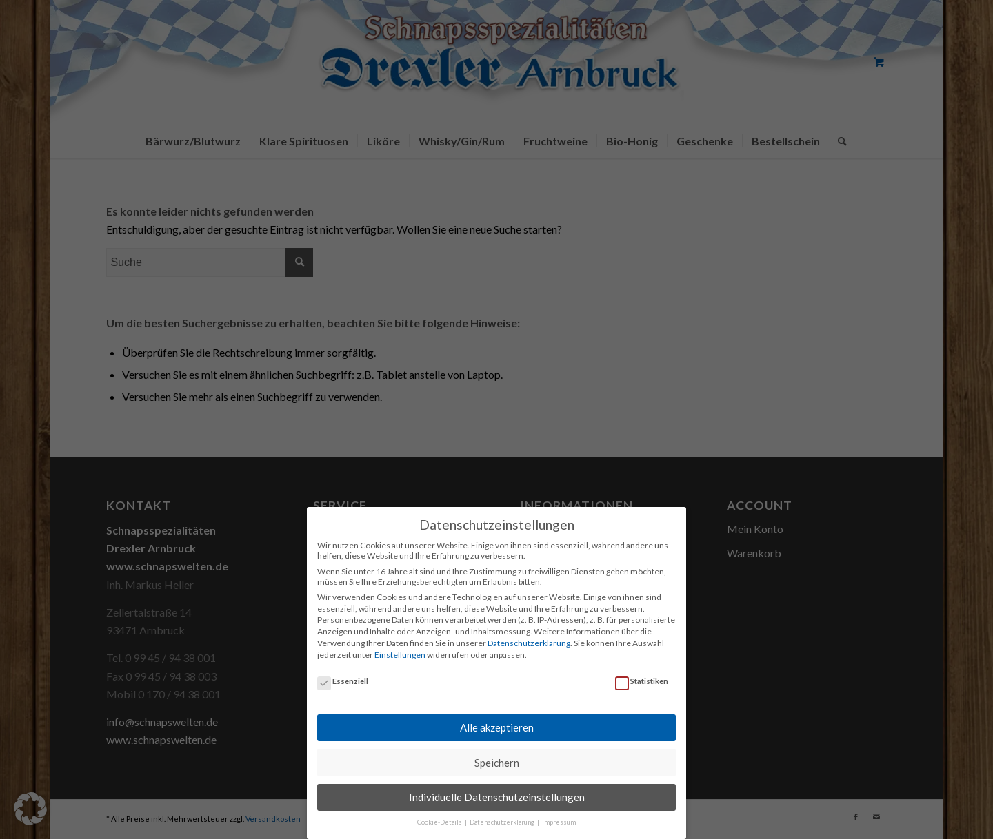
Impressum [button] (559, 814)
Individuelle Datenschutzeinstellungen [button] (497, 789)
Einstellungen (399, 646)
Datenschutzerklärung (529, 635)
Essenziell (342, 672)
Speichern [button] (496, 754)
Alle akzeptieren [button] (497, 719)
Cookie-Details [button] (440, 814)
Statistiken (641, 672)
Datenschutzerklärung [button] (503, 814)
